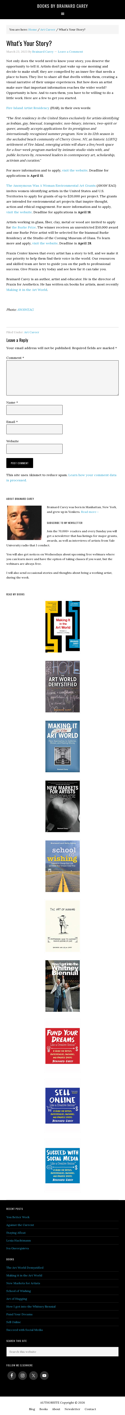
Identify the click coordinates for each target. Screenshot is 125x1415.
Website (12, 441)
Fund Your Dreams (19, 1314)
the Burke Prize (24, 227)
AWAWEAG (25, 310)
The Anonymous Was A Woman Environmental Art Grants (51, 185)
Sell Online (13, 1322)
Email (12, 422)
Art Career (31, 332)
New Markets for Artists (23, 1283)
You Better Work (17, 1217)
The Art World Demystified (24, 1267)
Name (12, 402)
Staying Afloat (16, 1232)
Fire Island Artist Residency (27, 108)
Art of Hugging (16, 1298)
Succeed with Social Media (24, 1330)
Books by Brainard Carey (62, 6)
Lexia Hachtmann (18, 1240)
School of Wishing (18, 1291)
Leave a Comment (70, 51)
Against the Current (20, 1225)
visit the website (75, 170)
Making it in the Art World (26, 290)
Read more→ (90, 512)
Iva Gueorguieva (17, 1248)
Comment (15, 358)
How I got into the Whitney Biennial (31, 1306)
